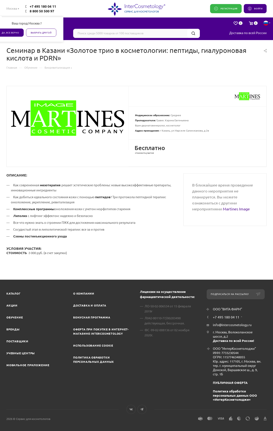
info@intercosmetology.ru (232, 325)
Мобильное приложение (27, 365)
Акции (11, 305)
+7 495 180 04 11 (43, 6)
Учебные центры (20, 353)
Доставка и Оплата (89, 305)
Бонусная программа (91, 317)
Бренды (13, 329)
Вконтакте (131, 409)
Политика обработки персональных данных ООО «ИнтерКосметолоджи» (235, 395)
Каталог (13, 293)
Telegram (142, 409)
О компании (83, 293)
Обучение (14, 317)
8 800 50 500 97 (42, 11)
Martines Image (236, 209)
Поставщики (17, 341)
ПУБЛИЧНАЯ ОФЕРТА (230, 383)
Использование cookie (93, 345)
